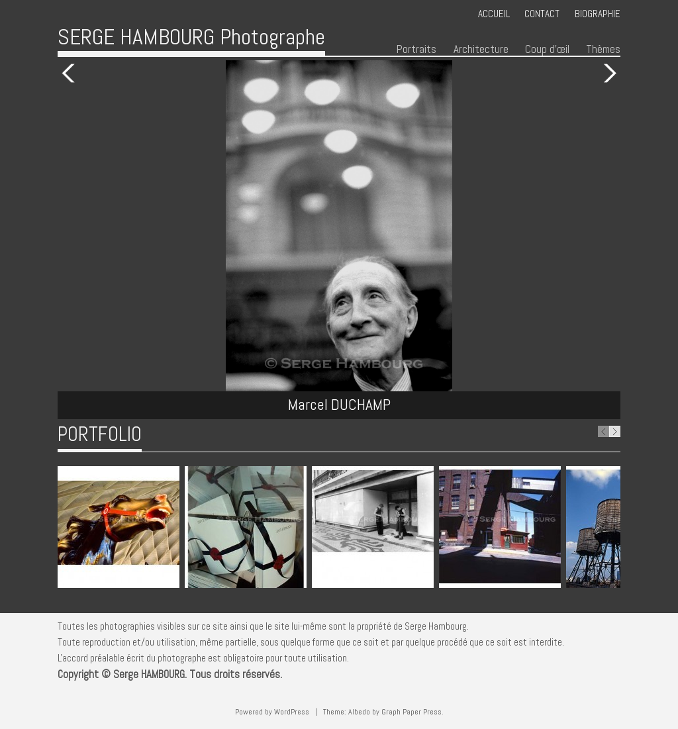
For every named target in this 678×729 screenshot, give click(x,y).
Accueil (494, 13)
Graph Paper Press (411, 711)
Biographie (597, 13)
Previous (71, 73)
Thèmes (603, 49)
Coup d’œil (547, 49)
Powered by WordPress (272, 711)
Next (607, 73)
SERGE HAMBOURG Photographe (191, 37)
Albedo (359, 711)
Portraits (416, 49)
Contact (541, 13)
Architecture (481, 49)
